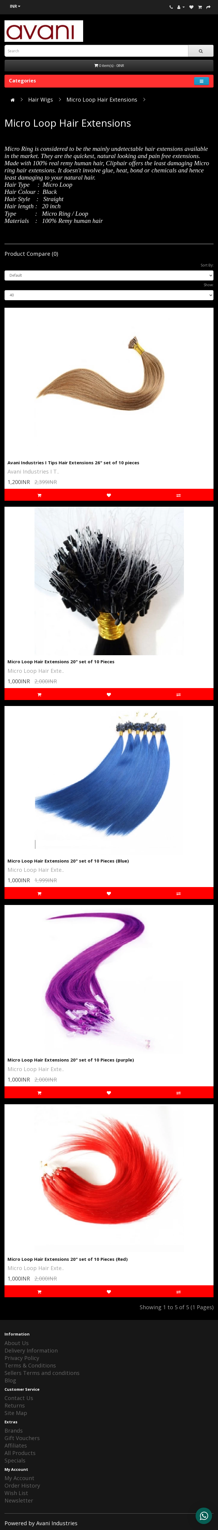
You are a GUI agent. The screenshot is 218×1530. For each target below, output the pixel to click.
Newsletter (18, 1500)
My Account (19, 1478)
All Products (20, 1453)
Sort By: (207, 265)
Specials (14, 1460)
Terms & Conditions (30, 1365)
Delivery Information (31, 1350)
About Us (16, 1343)
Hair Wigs (40, 99)
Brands (13, 1430)
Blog (10, 1380)
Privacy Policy (21, 1357)
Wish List (16, 1493)
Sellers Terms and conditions (42, 1372)
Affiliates (15, 1445)
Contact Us (18, 1398)
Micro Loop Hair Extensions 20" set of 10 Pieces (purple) (70, 1060)
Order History (22, 1485)
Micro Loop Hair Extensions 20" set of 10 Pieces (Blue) (68, 861)
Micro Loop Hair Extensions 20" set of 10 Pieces (61, 661)
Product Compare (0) (31, 253)
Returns (14, 1405)
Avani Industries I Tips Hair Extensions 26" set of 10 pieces (73, 462)
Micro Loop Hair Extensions (101, 99)
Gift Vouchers (22, 1438)
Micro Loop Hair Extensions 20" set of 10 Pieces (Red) (67, 1259)
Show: (209, 284)
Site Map (15, 1412)
